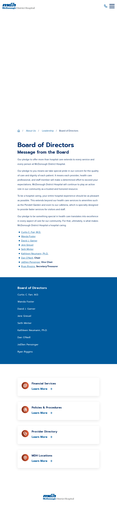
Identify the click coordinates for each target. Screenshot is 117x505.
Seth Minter (27, 137)
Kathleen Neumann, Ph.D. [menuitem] (32, 218)
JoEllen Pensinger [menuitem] (27, 232)
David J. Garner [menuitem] (26, 197)
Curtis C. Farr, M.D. (31, 120)
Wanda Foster (28, 124)
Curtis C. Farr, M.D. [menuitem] (28, 182)
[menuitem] (22, 490)
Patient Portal (58, 432)
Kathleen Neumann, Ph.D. (34, 141)
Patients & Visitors (58, 421)
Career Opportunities (58, 437)
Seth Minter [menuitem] (24, 211)
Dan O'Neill (27, 145)
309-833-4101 (58, 395)
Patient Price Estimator (58, 427)
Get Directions (58, 409)
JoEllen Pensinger (30, 150)
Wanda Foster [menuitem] (25, 189)
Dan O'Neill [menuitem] (23, 225)
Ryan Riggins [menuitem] (25, 239)
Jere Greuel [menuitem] (24, 204)
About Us (58, 416)
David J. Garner (29, 128)
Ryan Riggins (28, 154)
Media (58, 443)
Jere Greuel (27, 132)
